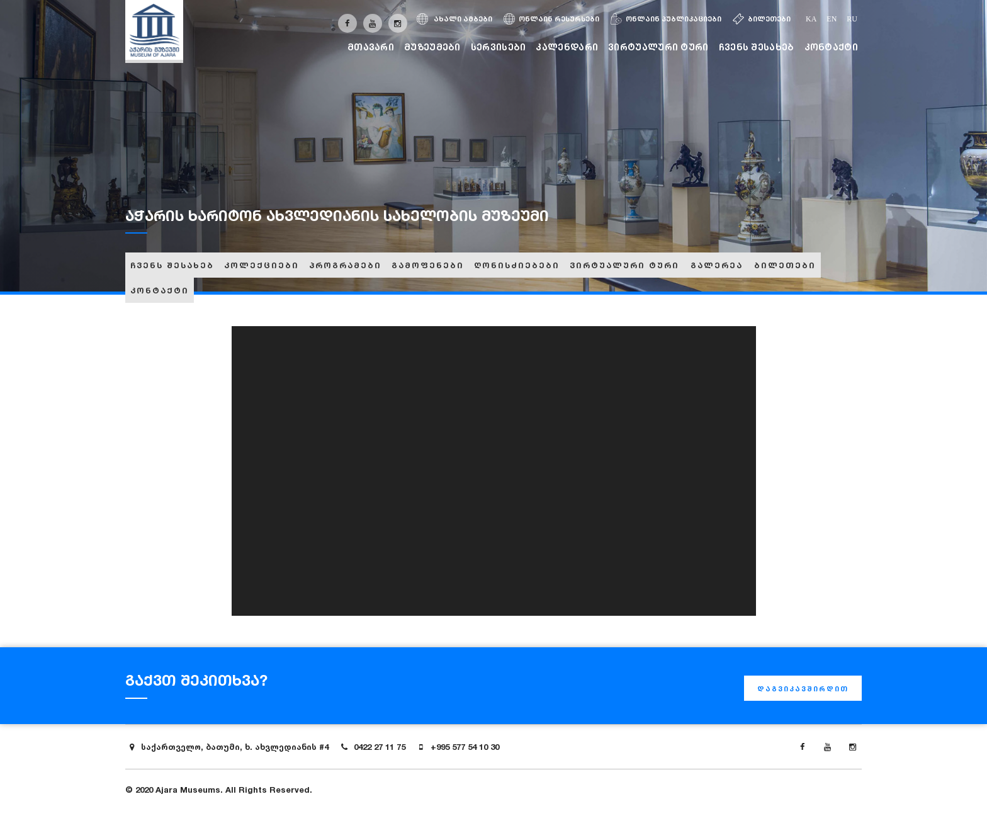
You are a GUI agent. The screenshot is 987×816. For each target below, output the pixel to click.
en (831, 18)
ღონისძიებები (517, 265)
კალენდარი (567, 47)
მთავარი (370, 47)
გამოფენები (428, 265)
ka (811, 18)
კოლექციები (261, 265)
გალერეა (717, 265)
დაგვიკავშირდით (803, 688)
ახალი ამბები (454, 18)
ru (852, 18)
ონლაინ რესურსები (551, 18)
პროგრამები (345, 265)
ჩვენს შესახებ (756, 47)
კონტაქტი (831, 47)
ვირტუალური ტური (658, 47)
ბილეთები (762, 18)
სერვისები (498, 47)
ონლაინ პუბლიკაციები (666, 18)
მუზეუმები (432, 47)
